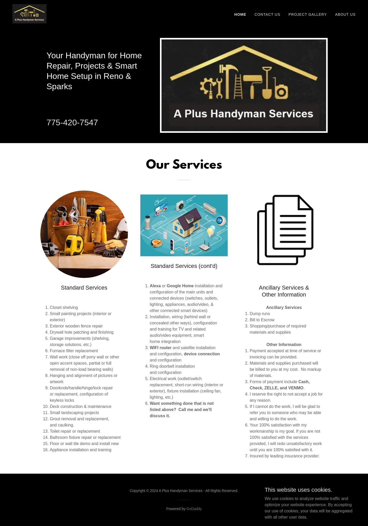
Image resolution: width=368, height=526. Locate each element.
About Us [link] (345, 14)
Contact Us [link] (267, 14)
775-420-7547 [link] (72, 122)
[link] (29, 13)
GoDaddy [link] (194, 509)
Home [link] (240, 14)
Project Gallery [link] (308, 14)
